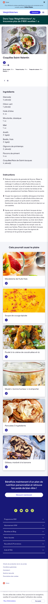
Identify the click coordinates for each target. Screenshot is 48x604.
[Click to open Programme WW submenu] (24, 519)
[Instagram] (32, 510)
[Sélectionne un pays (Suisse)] (6, 583)
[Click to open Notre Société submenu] (24, 538)
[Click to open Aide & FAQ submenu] (24, 550)
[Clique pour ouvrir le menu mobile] (43, 12)
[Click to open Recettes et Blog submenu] (24, 532)
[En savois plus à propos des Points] (8, 65)
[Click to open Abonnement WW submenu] (24, 525)
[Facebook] (15, 510)
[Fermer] (44, 2)
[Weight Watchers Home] (10, 12)
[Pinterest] (26, 510)
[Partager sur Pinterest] (7, 81)
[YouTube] (21, 510)
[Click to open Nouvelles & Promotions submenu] (24, 544)
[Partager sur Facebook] (4, 81)
